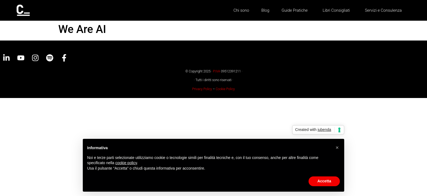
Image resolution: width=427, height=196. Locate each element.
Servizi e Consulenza (383, 10)
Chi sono (241, 10)
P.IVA (216, 71)
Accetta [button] (324, 181)
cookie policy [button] (126, 163)
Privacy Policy (202, 89)
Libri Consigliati (338, 10)
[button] (337, 147)
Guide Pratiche (296, 10)
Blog (265, 10)
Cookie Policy (225, 89)
